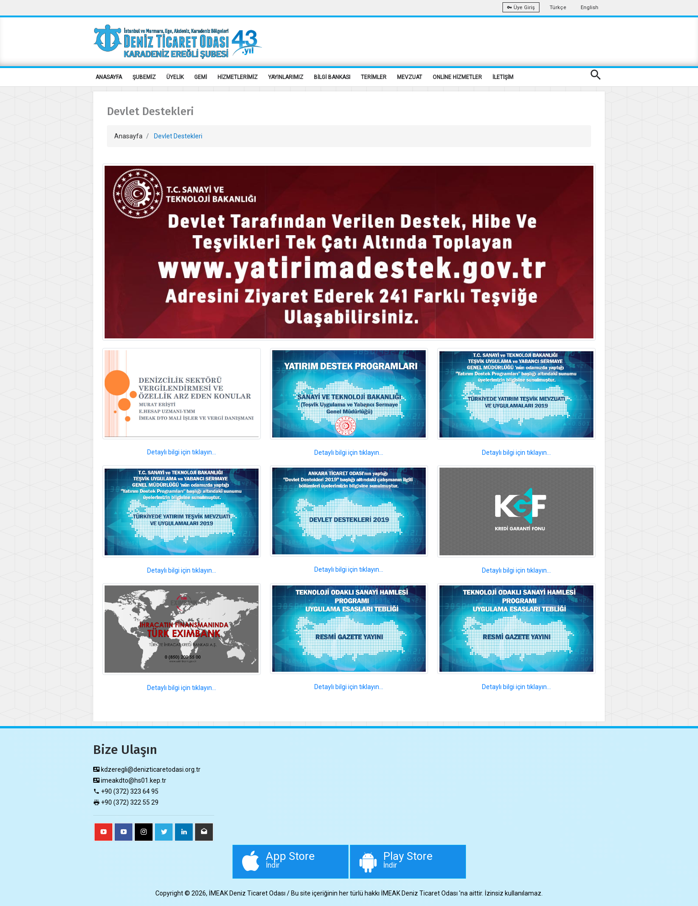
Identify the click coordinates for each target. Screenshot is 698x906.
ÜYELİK (175, 77)
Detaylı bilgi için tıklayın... (181, 452)
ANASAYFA (108, 77)
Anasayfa (128, 136)
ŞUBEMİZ (144, 77)
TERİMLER (373, 77)
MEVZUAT (409, 77)
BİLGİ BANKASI (332, 77)
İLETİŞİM (502, 77)
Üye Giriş (521, 8)
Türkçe (558, 8)
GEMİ (200, 77)
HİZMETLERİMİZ (237, 77)
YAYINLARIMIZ (285, 77)
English (589, 8)
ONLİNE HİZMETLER (457, 77)
